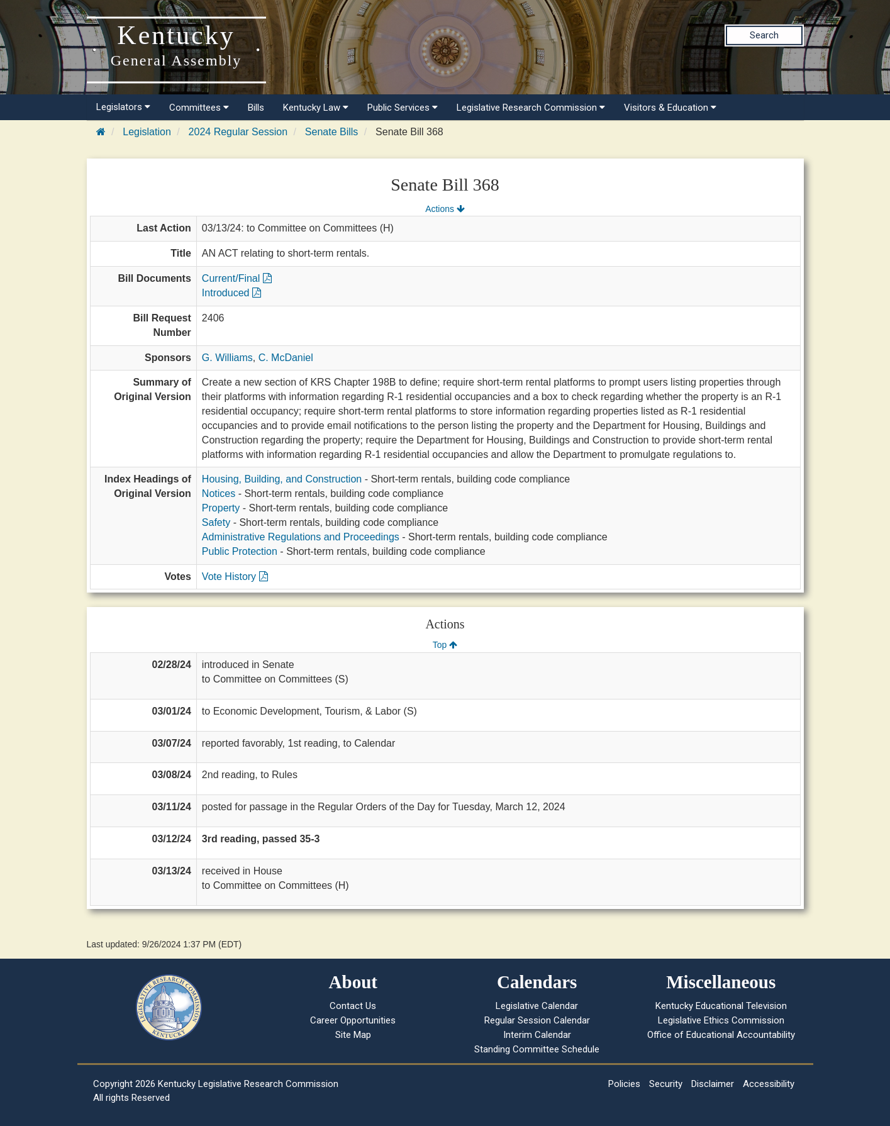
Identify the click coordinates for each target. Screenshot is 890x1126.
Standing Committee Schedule (536, 1049)
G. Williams (227, 357)
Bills (256, 107)
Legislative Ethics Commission (721, 1020)
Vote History (235, 576)
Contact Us (353, 1006)
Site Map (353, 1034)
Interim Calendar (537, 1034)
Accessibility (768, 1084)
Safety (216, 522)
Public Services (402, 107)
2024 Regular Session (238, 131)
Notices (218, 493)
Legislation (147, 131)
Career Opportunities (353, 1020)
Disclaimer (712, 1084)
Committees (199, 107)
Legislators (123, 107)
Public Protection (239, 551)
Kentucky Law (315, 107)
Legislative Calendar (537, 1006)
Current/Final (237, 278)
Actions (444, 209)
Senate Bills (332, 131)
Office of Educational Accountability (721, 1034)
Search (764, 35)
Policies (624, 1084)
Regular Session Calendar (537, 1020)
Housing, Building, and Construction (282, 479)
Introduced (231, 292)
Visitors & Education (670, 107)
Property (221, 508)
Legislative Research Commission (531, 107)
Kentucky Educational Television (721, 1006)
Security (665, 1084)
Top (445, 645)
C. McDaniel (286, 357)
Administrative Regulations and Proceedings (300, 537)
